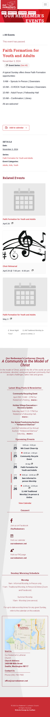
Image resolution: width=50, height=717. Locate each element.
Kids (11, 165)
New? (4, 13)
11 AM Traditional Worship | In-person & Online (29, 494)
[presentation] (24, 199)
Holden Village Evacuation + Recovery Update (25, 406)
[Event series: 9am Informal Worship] (37, 475)
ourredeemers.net (18, 544)
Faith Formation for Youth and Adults (18, 158)
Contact (32, 13)
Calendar (22, 13)
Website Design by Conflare (25, 710)
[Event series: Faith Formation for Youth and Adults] (12, 223)
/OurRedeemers (17, 529)
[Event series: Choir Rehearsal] (32, 270)
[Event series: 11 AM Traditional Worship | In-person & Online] (29, 488)
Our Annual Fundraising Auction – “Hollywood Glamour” (25, 423)
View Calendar (25, 503)
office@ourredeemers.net (16, 681)
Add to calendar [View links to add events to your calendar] (16, 128)
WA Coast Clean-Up (29, 448)
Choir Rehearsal (10, 266)
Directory (12, 13)
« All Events (9, 35)
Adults (5, 165)
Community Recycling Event (25, 394)
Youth (15, 165)
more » (34, 400)
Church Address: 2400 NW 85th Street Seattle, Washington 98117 (16, 663)
